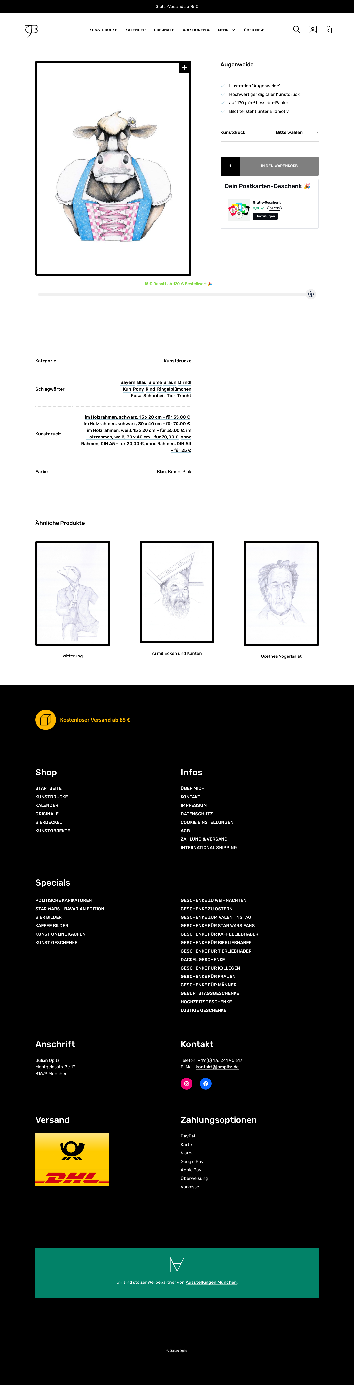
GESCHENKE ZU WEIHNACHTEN (214, 900)
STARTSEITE (48, 788)
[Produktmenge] (230, 166)
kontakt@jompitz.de (217, 1067)
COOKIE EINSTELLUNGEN (207, 822)
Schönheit (154, 395)
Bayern (127, 382)
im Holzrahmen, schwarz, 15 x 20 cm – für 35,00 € (137, 417)
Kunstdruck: (234, 132)
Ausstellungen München (211, 1282)
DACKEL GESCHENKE (203, 959)
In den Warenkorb (279, 166)
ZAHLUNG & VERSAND (204, 839)
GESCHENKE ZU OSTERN (207, 909)
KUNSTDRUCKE (103, 30)
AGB (185, 830)
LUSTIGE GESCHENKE (203, 1010)
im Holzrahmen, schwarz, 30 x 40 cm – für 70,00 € (137, 423)
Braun (169, 382)
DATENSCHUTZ (197, 813)
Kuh (127, 389)
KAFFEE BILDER (51, 925)
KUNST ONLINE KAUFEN (60, 934)
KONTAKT (190, 797)
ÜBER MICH (254, 30)
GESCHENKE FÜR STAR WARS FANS (218, 925)
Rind (150, 389)
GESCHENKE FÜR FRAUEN (208, 976)
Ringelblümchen (174, 389)
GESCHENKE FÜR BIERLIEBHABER (216, 942)
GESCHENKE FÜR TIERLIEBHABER (216, 951)
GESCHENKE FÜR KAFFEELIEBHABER (219, 934)
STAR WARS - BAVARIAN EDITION (69, 909)
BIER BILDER (48, 917)
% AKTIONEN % (196, 30)
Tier (171, 395)
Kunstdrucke (177, 361)
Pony (138, 389)
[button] (184, 67)
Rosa (136, 395)
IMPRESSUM (194, 805)
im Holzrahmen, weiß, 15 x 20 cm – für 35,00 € (135, 430)
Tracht (184, 395)
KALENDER (135, 30)
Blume (155, 382)
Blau (142, 382)
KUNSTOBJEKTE (52, 830)
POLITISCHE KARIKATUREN (63, 900)
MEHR (223, 30)
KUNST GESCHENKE (56, 942)
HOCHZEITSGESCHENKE (206, 1002)
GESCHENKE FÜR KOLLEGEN (210, 968)
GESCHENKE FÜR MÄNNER (208, 985)
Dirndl (184, 382)
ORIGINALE (164, 30)
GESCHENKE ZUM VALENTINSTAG (216, 917)
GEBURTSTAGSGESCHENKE (210, 993)
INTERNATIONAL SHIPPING (209, 847)
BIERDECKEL (48, 822)
